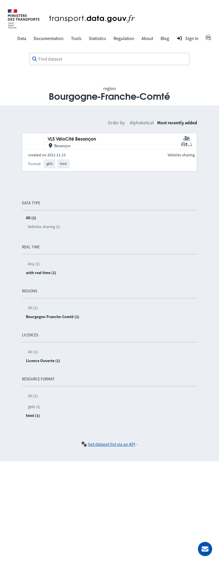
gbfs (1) (34, 406)
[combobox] (109, 59)
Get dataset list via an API (111, 444)
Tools (76, 38)
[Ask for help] (205, 549)
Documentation (49, 38)
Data (21, 38)
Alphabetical (142, 122)
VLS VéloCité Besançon (72, 139)
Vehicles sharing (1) (44, 226)
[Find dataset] (109, 59)
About (147, 38)
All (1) (33, 307)
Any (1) (34, 263)
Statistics (97, 38)
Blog (165, 38)
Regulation (123, 38)
